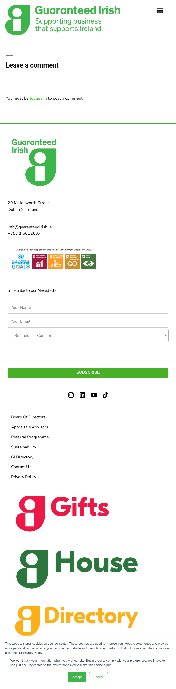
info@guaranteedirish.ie (30, 227)
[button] (160, 11)
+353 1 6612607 (24, 233)
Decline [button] (98, 677)
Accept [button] (77, 677)
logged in (38, 98)
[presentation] (47, 353)
